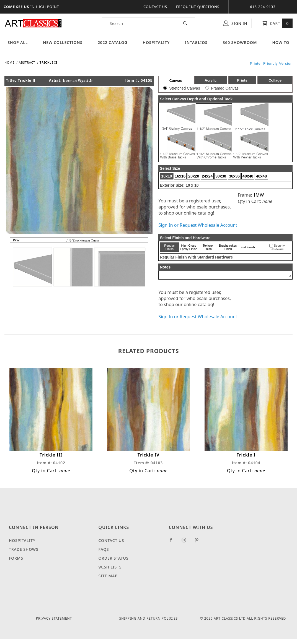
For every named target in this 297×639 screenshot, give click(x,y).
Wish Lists (110, 567)
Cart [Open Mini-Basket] (277, 23)
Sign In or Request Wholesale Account (197, 225)
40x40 (247, 176)
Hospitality (156, 42)
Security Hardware (277, 247)
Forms (16, 558)
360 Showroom (240, 42)
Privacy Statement (54, 618)
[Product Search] (139, 23)
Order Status (114, 558)
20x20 (193, 176)
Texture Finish (208, 247)
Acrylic (210, 80)
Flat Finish (248, 247)
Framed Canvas (225, 88)
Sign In (235, 23)
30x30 (220, 176)
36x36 (234, 176)
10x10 (166, 176)
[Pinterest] (198, 542)
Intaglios (196, 42)
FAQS (104, 549)
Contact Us (155, 6)
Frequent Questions (197, 6)
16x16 (180, 176)
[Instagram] (186, 542)
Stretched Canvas (184, 88)
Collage (274, 80)
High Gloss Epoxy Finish (188, 247)
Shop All (18, 42)
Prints (242, 80)
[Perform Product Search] (185, 23)
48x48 (261, 176)
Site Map (108, 575)
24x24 (207, 176)
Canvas (175, 81)
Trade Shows (23, 549)
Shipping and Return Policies (148, 618)
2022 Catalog (113, 42)
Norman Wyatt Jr (78, 81)
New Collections (62, 42)
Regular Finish (169, 247)
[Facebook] (173, 542)
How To (280, 42)
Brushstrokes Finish (228, 247)
